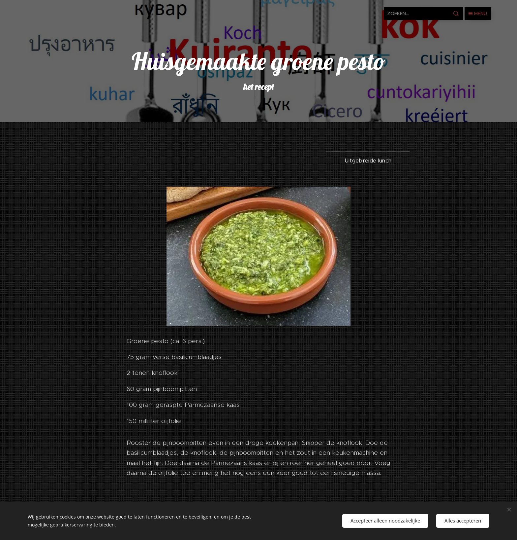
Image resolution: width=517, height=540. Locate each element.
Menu (478, 14)
